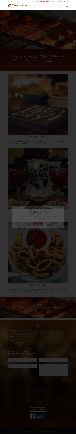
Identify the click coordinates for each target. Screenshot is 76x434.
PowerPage (52, 431)
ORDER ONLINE (38, 409)
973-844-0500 (61, 1)
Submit (64, 379)
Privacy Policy (38, 431)
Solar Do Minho (38, 387)
